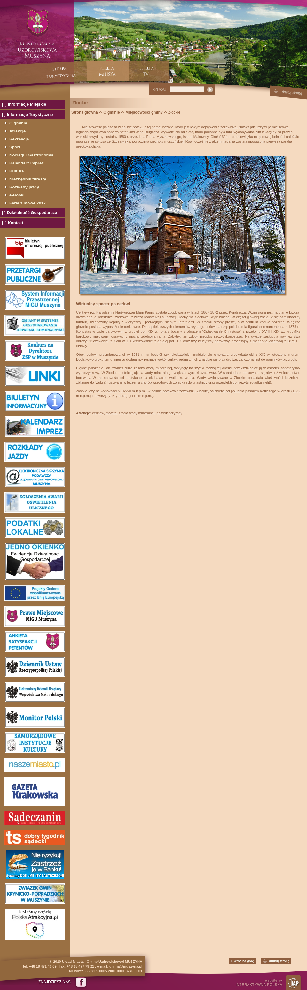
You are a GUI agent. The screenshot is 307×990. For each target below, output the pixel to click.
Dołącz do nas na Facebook (80, 982)
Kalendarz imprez (26, 163)
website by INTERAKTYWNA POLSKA (270, 982)
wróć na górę (244, 961)
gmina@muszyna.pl (125, 966)
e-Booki (17, 195)
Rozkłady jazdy (24, 187)
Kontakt (12, 222)
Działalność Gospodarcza (29, 212)
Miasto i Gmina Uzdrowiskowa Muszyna (37, 34)
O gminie (18, 123)
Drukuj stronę (288, 92)
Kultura (16, 171)
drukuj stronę (279, 961)
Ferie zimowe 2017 (27, 203)
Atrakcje (17, 131)
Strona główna (84, 112)
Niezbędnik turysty (27, 179)
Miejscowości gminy (143, 112)
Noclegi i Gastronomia (31, 155)
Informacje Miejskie (24, 104)
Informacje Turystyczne (27, 114)
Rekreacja (19, 139)
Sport (14, 147)
